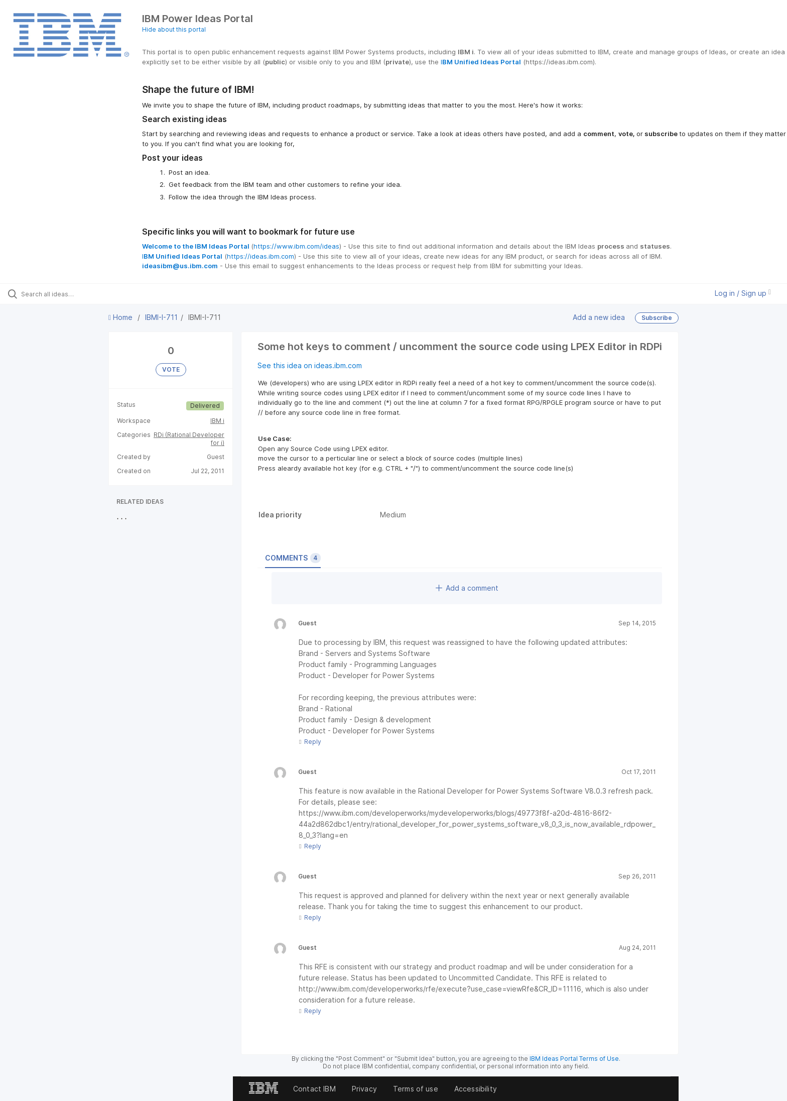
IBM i (217, 420)
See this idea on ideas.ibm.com (309, 365)
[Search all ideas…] (91, 294)
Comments (293, 558)
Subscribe (656, 317)
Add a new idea (599, 317)
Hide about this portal (174, 29)
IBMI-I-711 (161, 317)
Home (121, 317)
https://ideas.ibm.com (260, 256)
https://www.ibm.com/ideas (296, 246)
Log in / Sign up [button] (743, 293)
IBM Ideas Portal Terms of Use (574, 1058)
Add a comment (467, 588)
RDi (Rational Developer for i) (189, 439)
